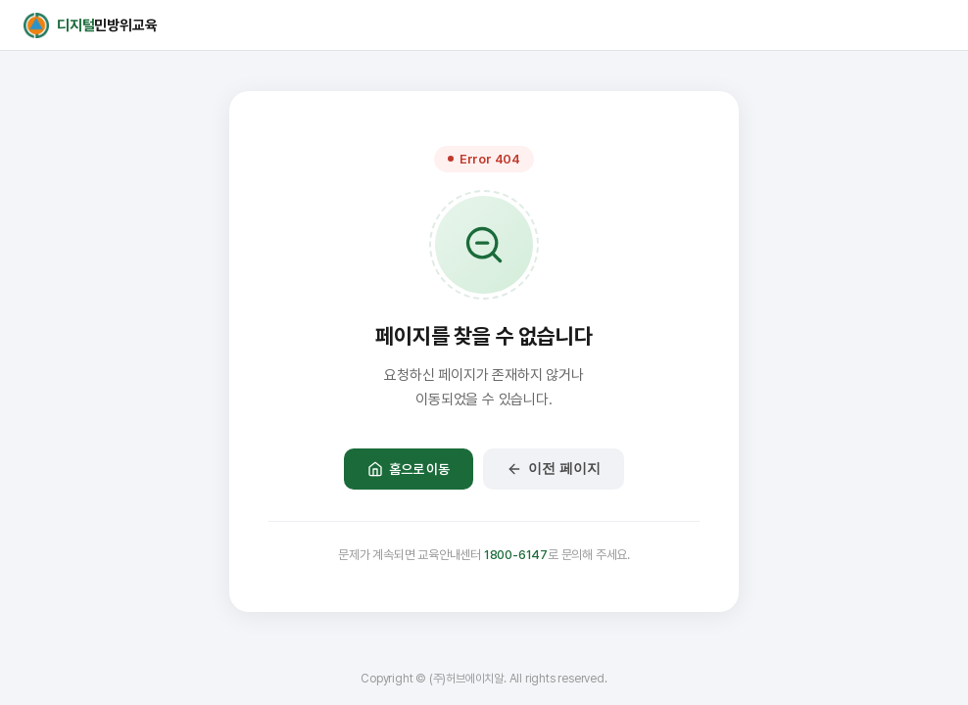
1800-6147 (516, 554)
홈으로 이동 (408, 469)
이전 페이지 (554, 468)
